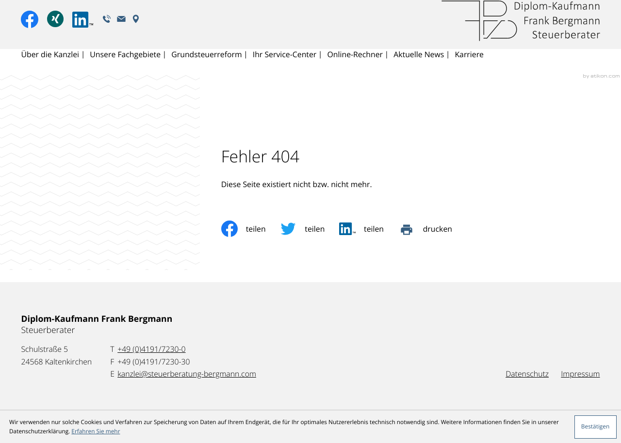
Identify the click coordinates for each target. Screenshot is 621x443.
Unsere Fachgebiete (125, 66)
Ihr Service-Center (285, 66)
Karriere (470, 66)
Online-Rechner (356, 66)
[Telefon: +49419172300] (151, 349)
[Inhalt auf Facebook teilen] (250, 228)
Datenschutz (527, 373)
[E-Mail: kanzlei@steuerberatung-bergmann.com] (122, 30)
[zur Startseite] (520, 32)
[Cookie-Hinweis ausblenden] (595, 427)
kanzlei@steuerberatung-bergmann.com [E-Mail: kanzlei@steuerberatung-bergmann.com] (186, 373)
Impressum (580, 373)
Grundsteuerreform (207, 66)
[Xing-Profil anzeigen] (55, 30)
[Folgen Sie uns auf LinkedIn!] (83, 31)
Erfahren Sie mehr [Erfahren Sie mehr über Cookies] (95, 431)
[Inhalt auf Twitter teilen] (309, 228)
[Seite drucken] (432, 228)
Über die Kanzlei (50, 66)
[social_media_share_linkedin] (368, 228)
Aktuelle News (420, 66)
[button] (107, 30)
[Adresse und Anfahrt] (136, 30)
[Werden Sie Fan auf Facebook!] (29, 30)
